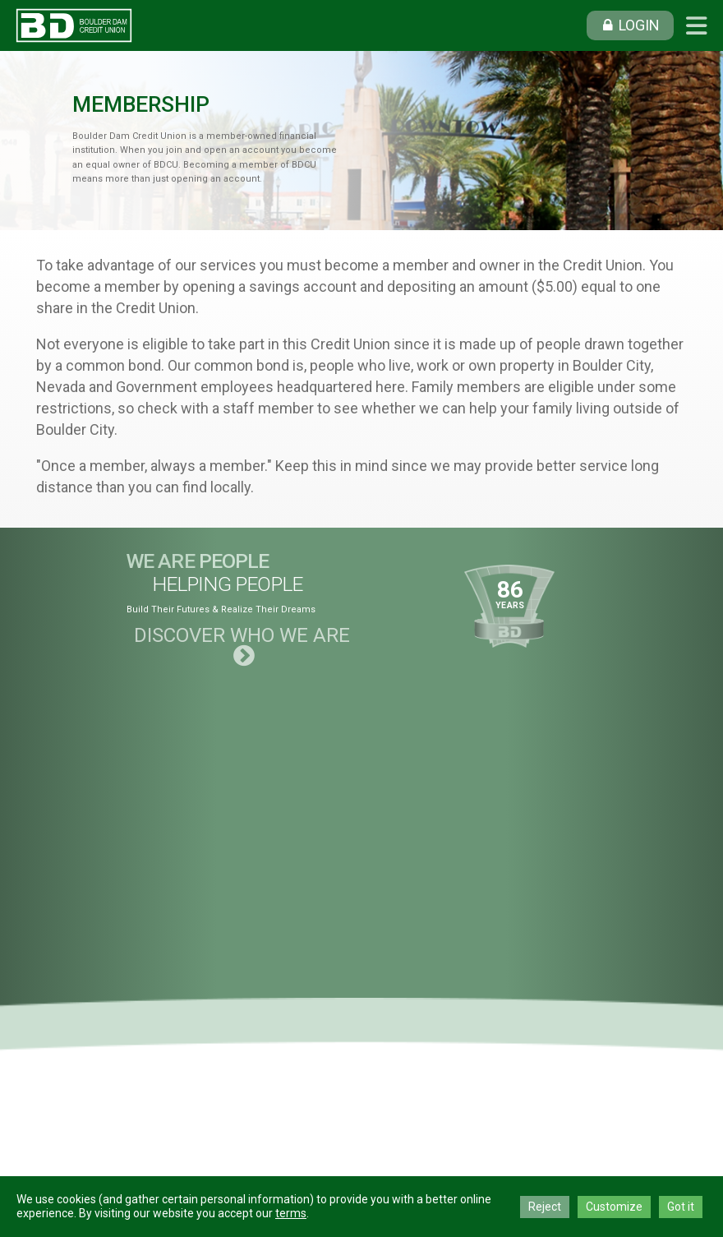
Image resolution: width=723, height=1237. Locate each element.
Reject (544, 1206)
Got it (680, 1206)
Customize (614, 1206)
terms (290, 1213)
